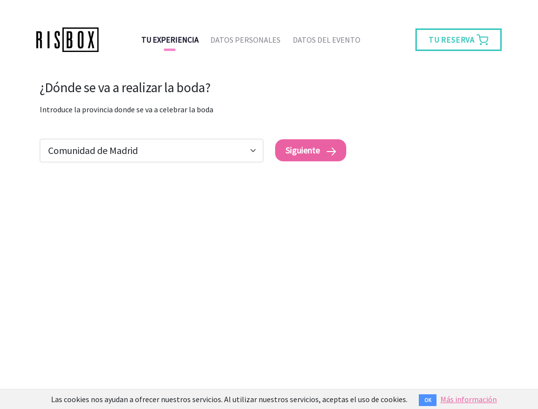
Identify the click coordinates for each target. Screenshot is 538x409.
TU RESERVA (458, 39)
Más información (468, 399)
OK (427, 400)
